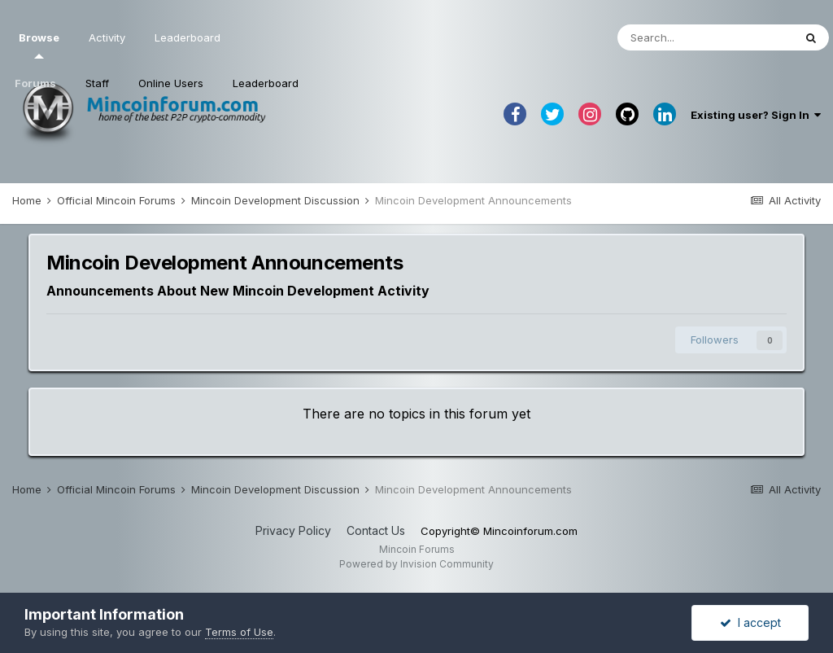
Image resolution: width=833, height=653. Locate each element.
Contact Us (376, 530)
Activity (107, 37)
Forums (35, 83)
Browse (39, 45)
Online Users (170, 83)
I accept (750, 622)
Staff (97, 83)
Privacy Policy (293, 530)
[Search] (705, 37)
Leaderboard (266, 83)
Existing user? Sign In (756, 114)
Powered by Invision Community (416, 564)
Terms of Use (239, 631)
